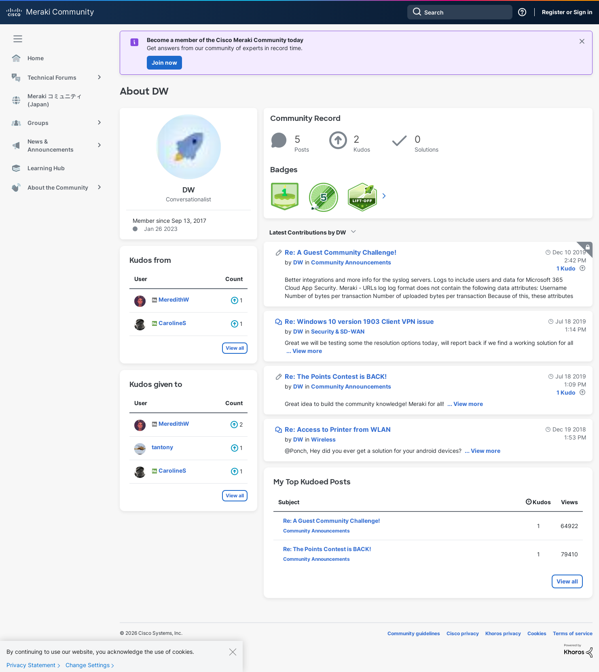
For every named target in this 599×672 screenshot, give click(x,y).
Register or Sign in (567, 11)
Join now (164, 62)
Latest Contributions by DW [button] (307, 232)
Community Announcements (351, 262)
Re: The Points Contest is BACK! (336, 376)
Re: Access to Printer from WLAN (338, 429)
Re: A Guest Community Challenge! (340, 252)
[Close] (233, 656)
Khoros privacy (503, 633)
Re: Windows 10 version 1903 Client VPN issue (359, 321)
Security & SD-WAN (337, 331)
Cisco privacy (463, 633)
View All (384, 195)
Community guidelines (413, 633)
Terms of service (573, 633)
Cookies (536, 633)
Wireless (323, 439)
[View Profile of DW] (298, 262)
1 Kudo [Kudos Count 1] (566, 268)
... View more (304, 350)
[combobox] (459, 12)
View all (235, 348)
